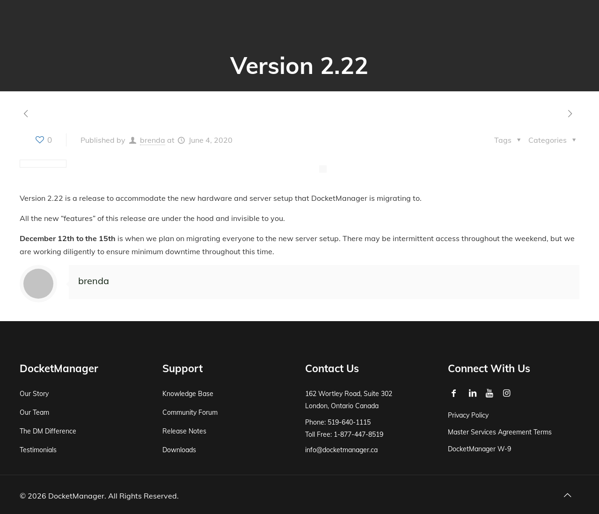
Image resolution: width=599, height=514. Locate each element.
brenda (152, 140)
